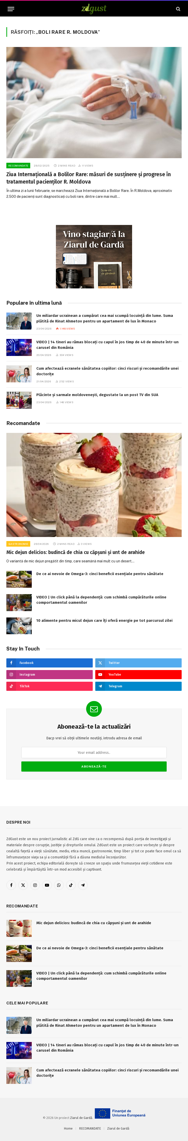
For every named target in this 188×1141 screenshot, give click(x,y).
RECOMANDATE (18, 165)
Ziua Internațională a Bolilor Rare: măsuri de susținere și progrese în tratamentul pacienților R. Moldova (88, 178)
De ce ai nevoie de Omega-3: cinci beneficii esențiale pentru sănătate (99, 574)
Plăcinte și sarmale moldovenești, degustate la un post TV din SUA (97, 395)
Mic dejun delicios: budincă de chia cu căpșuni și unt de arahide (75, 552)
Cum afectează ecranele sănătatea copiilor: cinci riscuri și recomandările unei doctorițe (107, 371)
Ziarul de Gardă (81, 1118)
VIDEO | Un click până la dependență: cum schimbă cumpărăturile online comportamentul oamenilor (101, 600)
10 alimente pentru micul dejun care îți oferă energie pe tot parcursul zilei (104, 620)
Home (68, 1128)
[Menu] (11, 9)
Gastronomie (18, 543)
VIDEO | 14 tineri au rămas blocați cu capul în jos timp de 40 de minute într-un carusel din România (107, 345)
